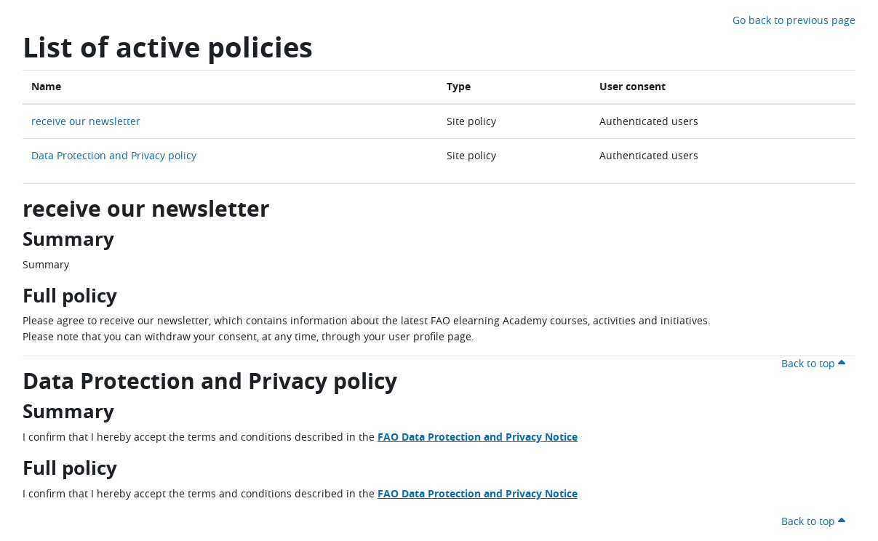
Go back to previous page (794, 20)
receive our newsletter (85, 121)
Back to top (815, 363)
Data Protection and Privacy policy (113, 155)
